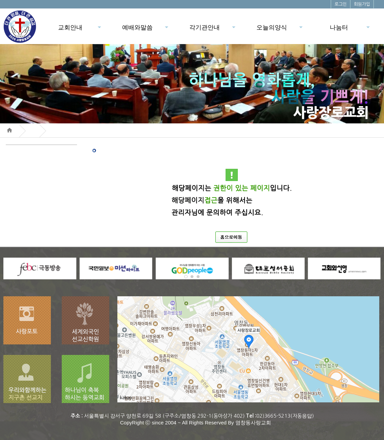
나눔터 (350, 29)
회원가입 (362, 4)
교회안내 (80, 29)
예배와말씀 (145, 29)
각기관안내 (212, 29)
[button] (186, 276)
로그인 (340, 4)
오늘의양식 (280, 29)
